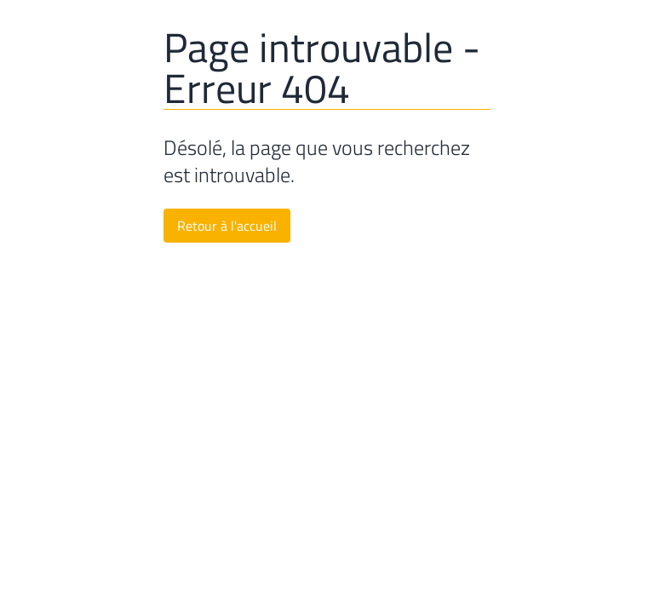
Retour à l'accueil (227, 225)
